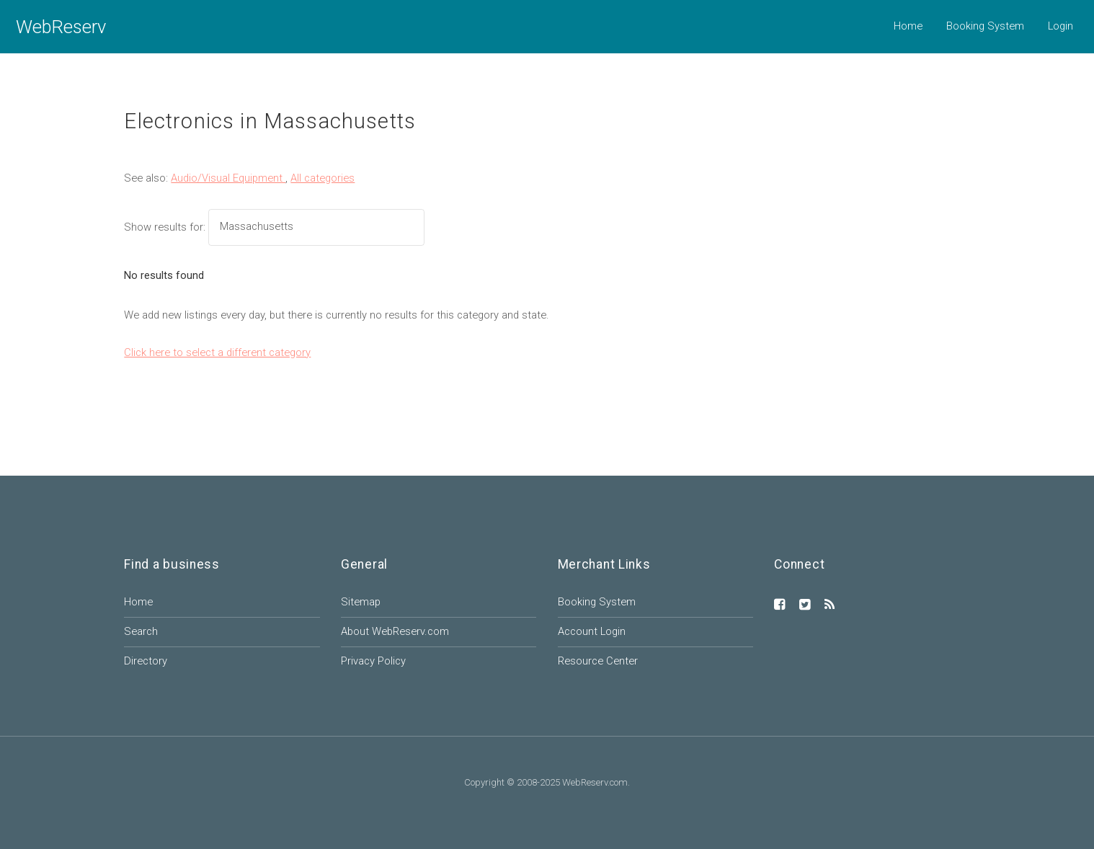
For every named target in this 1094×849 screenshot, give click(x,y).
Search (141, 631)
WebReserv (61, 26)
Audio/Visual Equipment (228, 178)
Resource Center (598, 660)
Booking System (985, 25)
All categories (322, 178)
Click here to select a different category (217, 352)
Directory (145, 660)
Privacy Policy (373, 660)
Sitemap (361, 601)
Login (1060, 25)
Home (908, 25)
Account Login (592, 631)
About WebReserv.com (395, 631)
